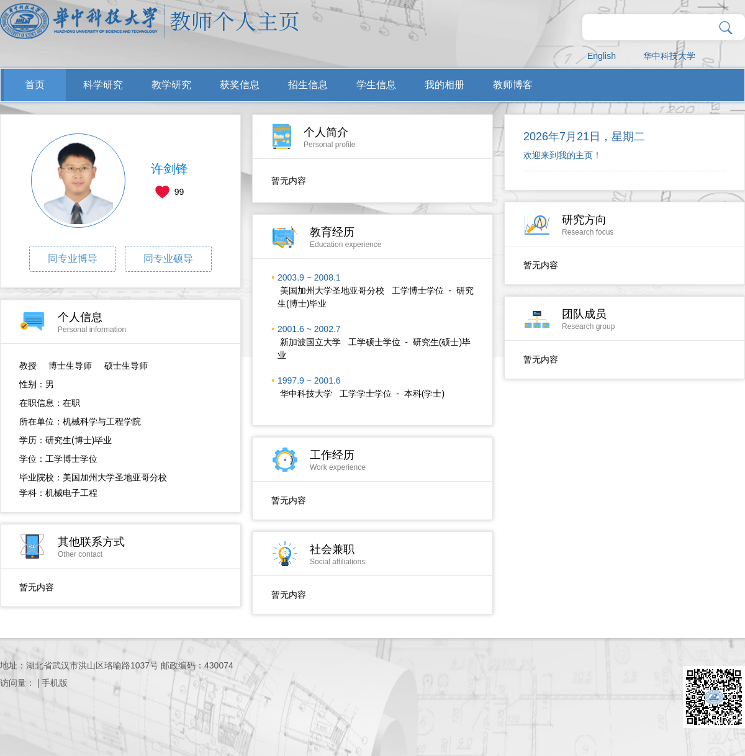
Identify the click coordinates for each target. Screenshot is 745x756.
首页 (35, 84)
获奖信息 (240, 84)
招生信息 (308, 84)
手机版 (55, 683)
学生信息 (376, 84)
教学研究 (171, 84)
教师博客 (513, 84)
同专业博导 (72, 258)
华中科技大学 (669, 56)
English (601, 56)
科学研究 (103, 84)
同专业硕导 (168, 258)
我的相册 (444, 84)
